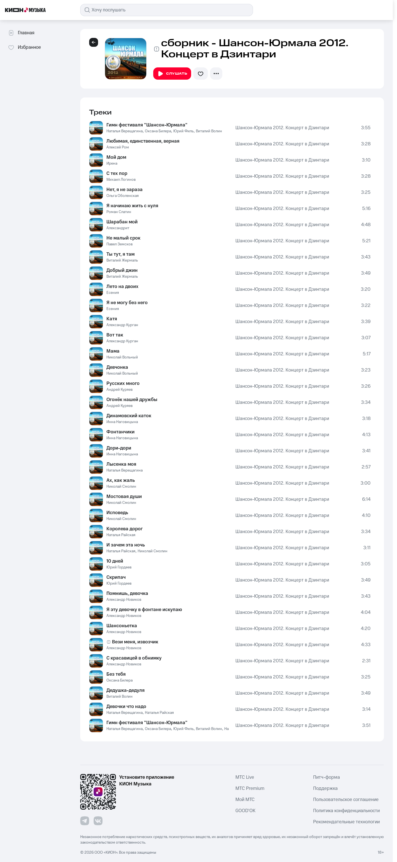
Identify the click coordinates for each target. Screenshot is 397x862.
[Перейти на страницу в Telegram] (84, 820)
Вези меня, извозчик (135, 642)
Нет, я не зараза (124, 189)
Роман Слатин (118, 212)
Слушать (172, 73)
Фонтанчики (120, 432)
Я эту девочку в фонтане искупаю (144, 609)
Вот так (114, 335)
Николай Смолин (121, 486)
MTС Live (244, 777)
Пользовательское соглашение (346, 799)
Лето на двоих (122, 286)
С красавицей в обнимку (134, 658)
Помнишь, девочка (127, 593)
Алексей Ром (117, 147)
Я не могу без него (127, 302)
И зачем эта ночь (125, 545)
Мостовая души (124, 496)
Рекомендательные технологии (346, 822)
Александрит (117, 228)
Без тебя (116, 674)
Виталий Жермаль (122, 260)
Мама (113, 351)
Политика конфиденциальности (346, 810)
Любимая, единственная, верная (142, 141)
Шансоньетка (121, 625)
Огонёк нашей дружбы (131, 399)
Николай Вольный (122, 357)
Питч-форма (326, 777)
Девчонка (117, 367)
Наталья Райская (120, 535)
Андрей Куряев (119, 389)
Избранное (24, 47)
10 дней (114, 561)
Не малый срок (123, 238)
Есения (112, 293)
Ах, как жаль (120, 480)
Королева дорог (124, 529)
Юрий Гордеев (118, 567)
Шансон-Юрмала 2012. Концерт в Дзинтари (282, 127)
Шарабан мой (122, 222)
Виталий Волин (209, 131)
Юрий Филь (183, 131)
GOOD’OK (245, 810)
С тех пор (116, 173)
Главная (21, 33)
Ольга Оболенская (122, 196)
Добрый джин (122, 270)
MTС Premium (249, 788)
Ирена (111, 163)
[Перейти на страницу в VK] (98, 820)
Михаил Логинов (121, 179)
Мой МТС (245, 799)
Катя (111, 319)
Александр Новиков (123, 599)
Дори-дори (118, 448)
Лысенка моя (121, 464)
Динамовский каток (128, 415)
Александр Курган (122, 325)
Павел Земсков (119, 244)
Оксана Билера (158, 131)
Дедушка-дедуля (125, 690)
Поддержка (325, 788)
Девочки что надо (126, 706)
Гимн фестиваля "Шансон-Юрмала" (146, 125)
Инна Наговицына (122, 422)
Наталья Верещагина (124, 131)
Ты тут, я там (120, 254)
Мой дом (116, 157)
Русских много (123, 383)
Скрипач (116, 577)
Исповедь (117, 512)
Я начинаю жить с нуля (132, 205)
